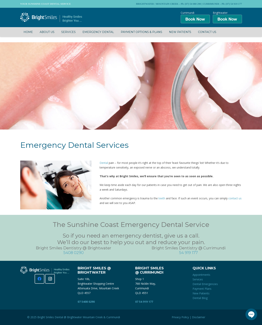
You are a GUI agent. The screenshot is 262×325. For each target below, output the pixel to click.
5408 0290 (73, 252)
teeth (162, 198)
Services (198, 279)
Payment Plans (202, 288)
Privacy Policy (180, 317)
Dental (104, 163)
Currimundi (113, 317)
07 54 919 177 (144, 301)
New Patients (201, 293)
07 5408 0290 (86, 301)
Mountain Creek (93, 317)
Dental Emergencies (205, 284)
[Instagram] (50, 279)
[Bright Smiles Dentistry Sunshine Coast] (51, 17)
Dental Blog (200, 298)
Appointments (201, 275)
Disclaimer (198, 317)
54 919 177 (188, 252)
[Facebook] (39, 279)
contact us (235, 198)
